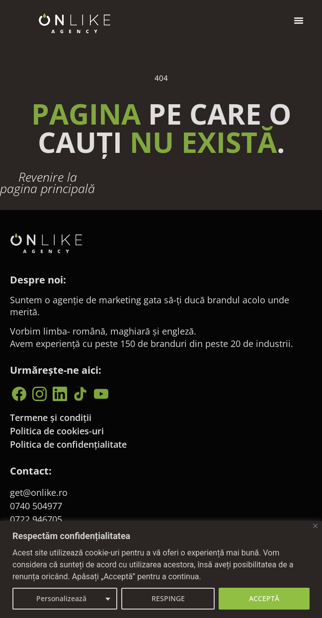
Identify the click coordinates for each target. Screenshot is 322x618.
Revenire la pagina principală (47, 190)
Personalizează (61, 598)
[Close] (315, 526)
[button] (298, 20)
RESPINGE (168, 598)
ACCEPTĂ (264, 598)
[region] (161, 569)
